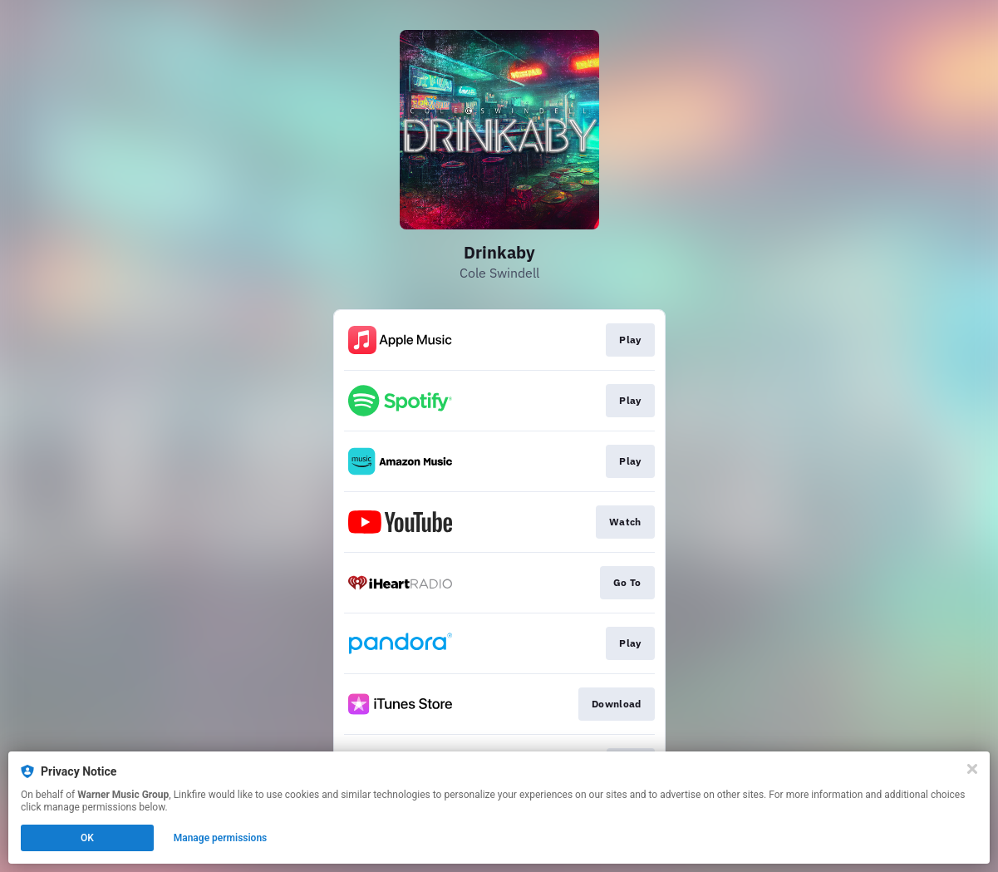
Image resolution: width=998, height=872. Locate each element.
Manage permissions (221, 838)
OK (87, 838)
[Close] (972, 769)
